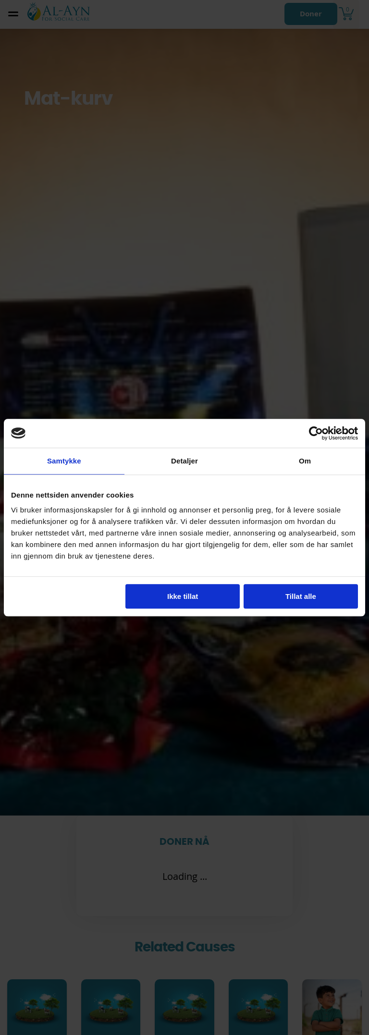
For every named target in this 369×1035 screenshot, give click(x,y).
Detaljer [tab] (184, 461)
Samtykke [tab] (64, 461)
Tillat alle (300, 596)
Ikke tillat (182, 596)
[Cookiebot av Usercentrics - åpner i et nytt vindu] (316, 433)
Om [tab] (305, 461)
